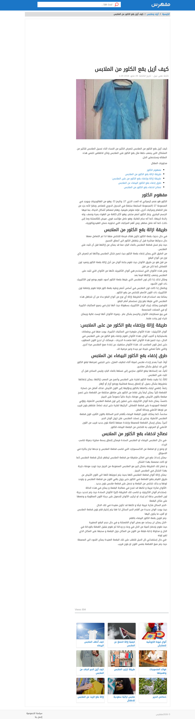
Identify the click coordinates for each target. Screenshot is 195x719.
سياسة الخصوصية (34, 713)
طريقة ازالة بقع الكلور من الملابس (143, 174)
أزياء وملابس (153, 14)
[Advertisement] (121, 43)
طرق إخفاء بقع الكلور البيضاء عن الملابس (139, 183)
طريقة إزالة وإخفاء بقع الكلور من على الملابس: (136, 178)
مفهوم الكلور (154, 170)
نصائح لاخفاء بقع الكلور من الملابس (142, 187)
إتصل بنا (38, 717)
